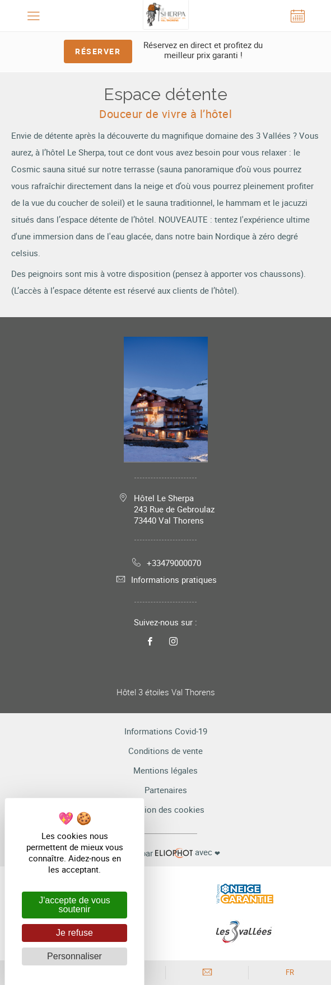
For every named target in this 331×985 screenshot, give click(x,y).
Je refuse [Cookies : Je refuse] (74, 932)
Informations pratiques (165, 579)
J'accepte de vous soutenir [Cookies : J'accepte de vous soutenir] (74, 905)
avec (165, 852)
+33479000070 (165, 562)
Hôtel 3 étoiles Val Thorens (165, 691)
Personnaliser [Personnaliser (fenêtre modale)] (74, 956)
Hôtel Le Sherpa (174, 509)
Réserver (97, 51)
